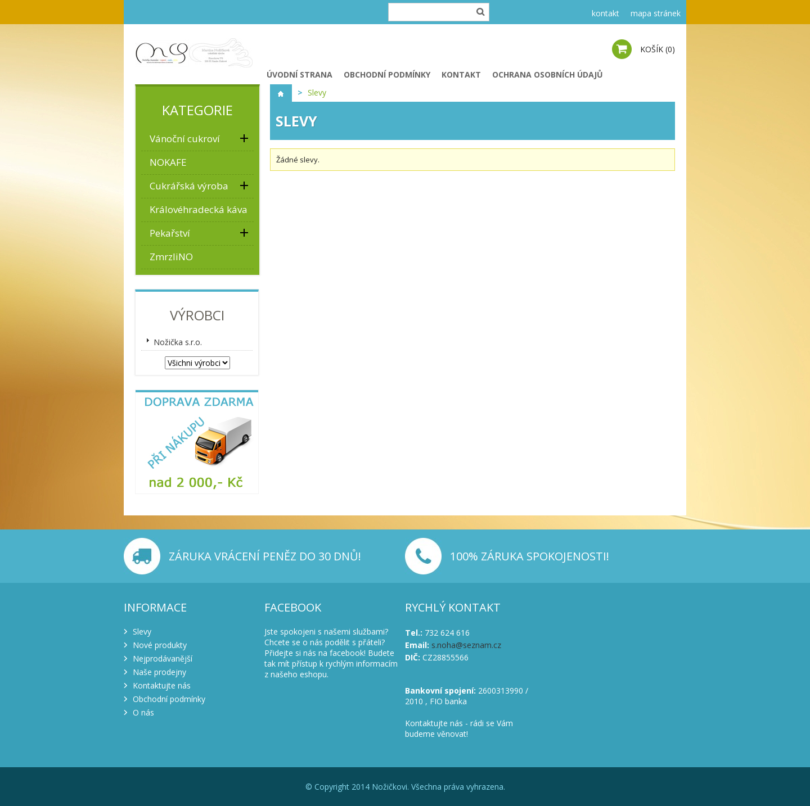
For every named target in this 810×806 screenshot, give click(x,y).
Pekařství (170, 233)
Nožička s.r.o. (178, 342)
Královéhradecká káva (199, 209)
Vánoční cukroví (185, 138)
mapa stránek (656, 13)
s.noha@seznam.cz (466, 645)
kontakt (605, 13)
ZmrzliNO (171, 256)
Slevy (142, 631)
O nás (143, 712)
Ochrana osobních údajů (547, 74)
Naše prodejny (159, 672)
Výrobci (197, 315)
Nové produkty (160, 645)
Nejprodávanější (162, 658)
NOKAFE (168, 162)
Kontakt (461, 74)
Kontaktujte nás (162, 685)
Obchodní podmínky (387, 74)
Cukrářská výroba (189, 185)
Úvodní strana (299, 74)
